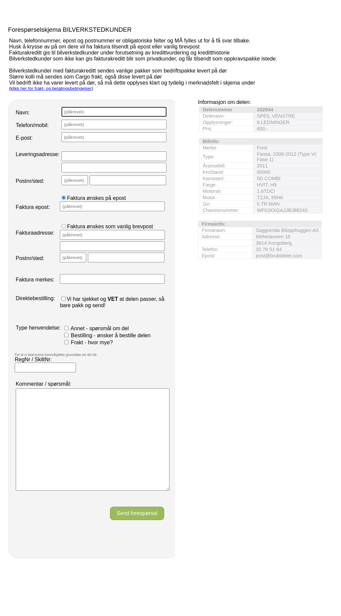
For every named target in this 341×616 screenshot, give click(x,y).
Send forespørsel (137, 533)
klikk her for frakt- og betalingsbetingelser (51, 88)
